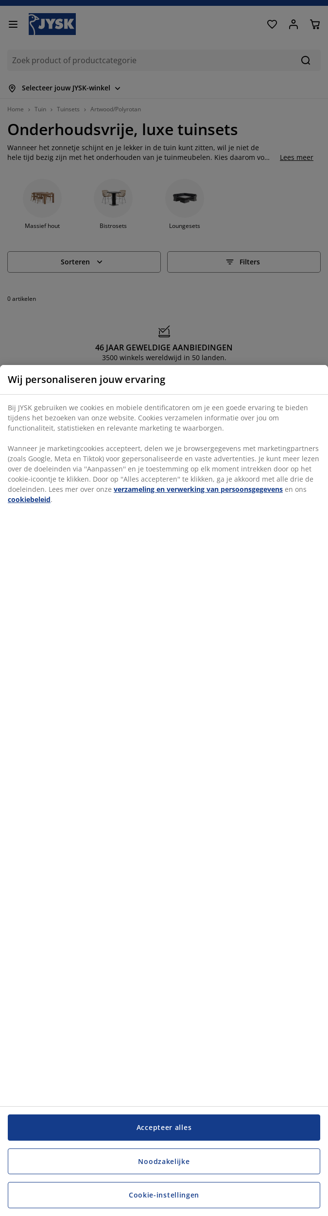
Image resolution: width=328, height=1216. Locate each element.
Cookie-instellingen (164, 1194)
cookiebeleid (29, 499)
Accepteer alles (164, 1127)
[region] (164, 790)
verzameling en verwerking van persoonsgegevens (198, 489)
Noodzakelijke (164, 1161)
